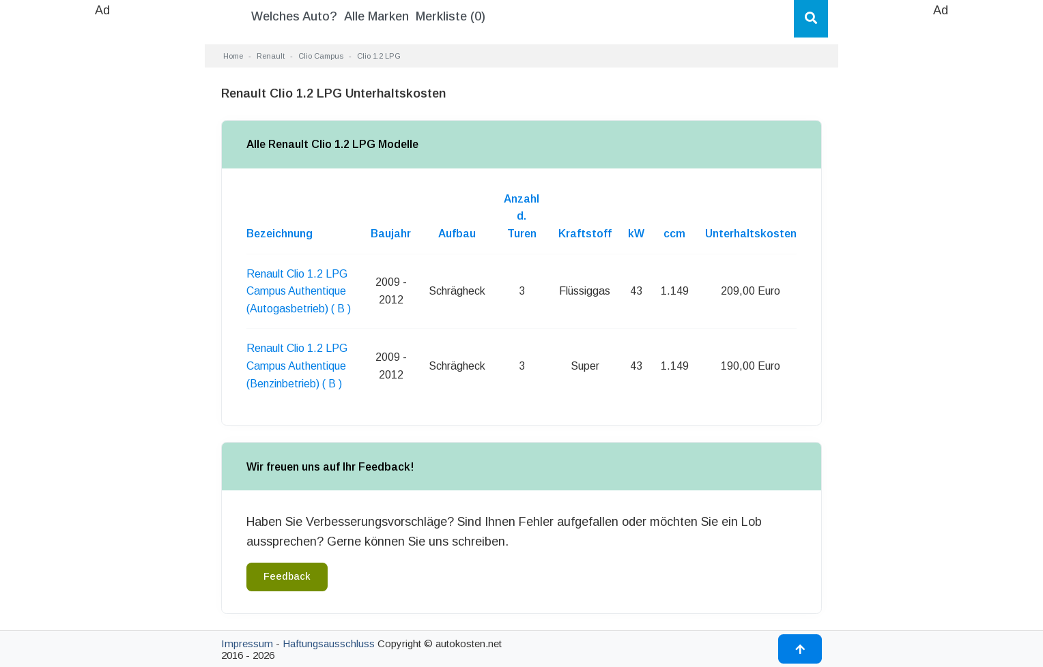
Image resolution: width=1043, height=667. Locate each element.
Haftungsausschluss (329, 643)
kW (636, 233)
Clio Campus (320, 56)
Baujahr (391, 233)
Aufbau (457, 233)
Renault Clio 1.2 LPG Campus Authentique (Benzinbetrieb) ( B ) (296, 365)
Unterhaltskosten (751, 233)
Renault (271, 56)
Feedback (287, 576)
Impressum (247, 643)
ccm (674, 233)
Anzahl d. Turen (521, 216)
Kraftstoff (585, 233)
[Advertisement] (102, 225)
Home (233, 56)
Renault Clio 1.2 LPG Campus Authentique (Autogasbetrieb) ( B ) (298, 291)
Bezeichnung (279, 233)
